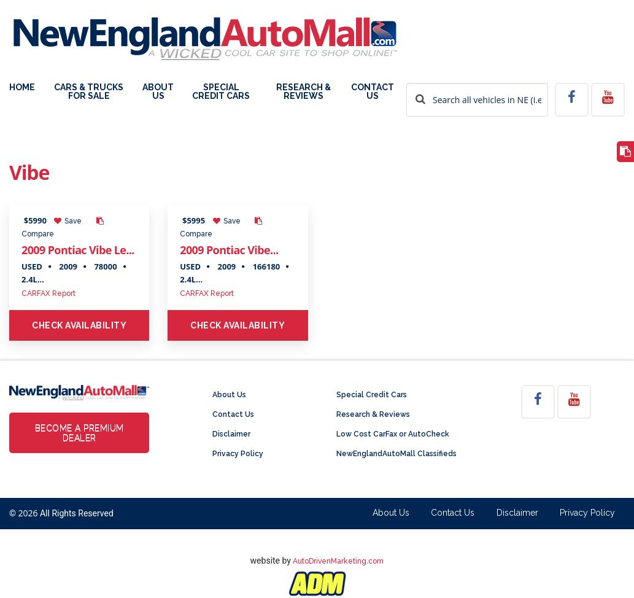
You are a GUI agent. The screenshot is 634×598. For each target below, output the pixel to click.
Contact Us (372, 92)
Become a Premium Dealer (79, 433)
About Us (158, 92)
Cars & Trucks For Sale (88, 92)
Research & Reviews (303, 92)
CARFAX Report (48, 293)
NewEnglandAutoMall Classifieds (396, 453)
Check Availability (79, 325)
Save (68, 221)
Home (22, 87)
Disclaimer (231, 434)
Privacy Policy (237, 453)
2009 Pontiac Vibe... (229, 250)
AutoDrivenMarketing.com (338, 561)
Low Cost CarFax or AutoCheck (392, 434)
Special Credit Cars (221, 92)
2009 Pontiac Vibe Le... (77, 250)
